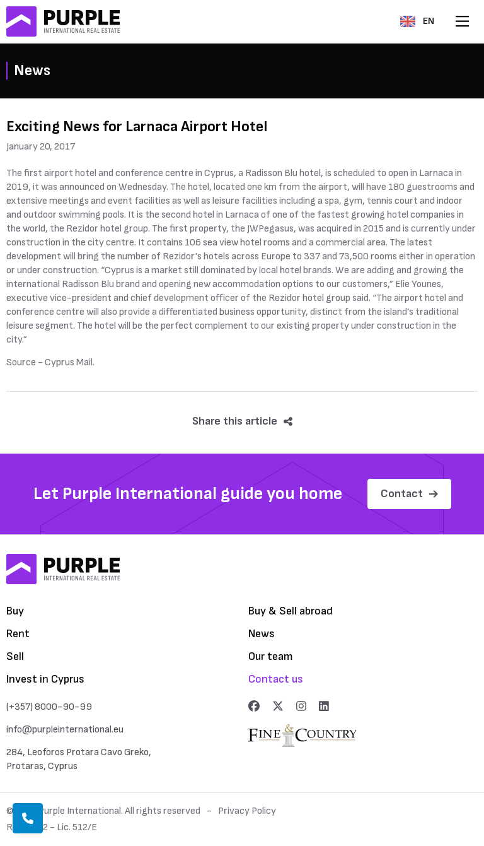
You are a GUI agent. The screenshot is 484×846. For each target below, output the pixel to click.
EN (417, 21)
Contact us (275, 679)
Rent (18, 633)
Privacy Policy (247, 811)
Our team (270, 656)
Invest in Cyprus (45, 679)
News (261, 633)
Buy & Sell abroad (290, 611)
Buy (15, 611)
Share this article (242, 421)
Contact (409, 493)
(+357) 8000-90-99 (49, 707)
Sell (15, 656)
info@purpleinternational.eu (65, 730)
